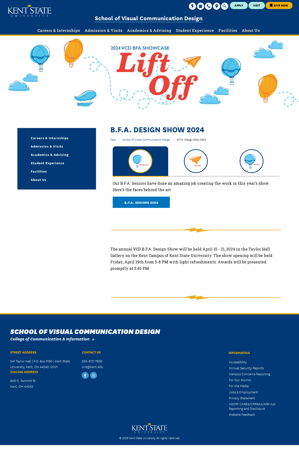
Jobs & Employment (243, 392)
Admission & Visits (47, 146)
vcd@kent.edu (92, 366)
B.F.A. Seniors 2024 (141, 202)
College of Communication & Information (50, 339)
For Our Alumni (240, 379)
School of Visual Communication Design (149, 18)
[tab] (140, 161)
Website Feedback (242, 414)
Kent (113, 139)
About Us (38, 179)
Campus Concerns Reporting (249, 373)
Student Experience (47, 163)
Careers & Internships (50, 138)
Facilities (39, 171)
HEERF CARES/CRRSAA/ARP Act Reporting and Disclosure (252, 406)
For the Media (238, 385)
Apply (238, 5)
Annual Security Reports (246, 367)
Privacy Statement (242, 397)
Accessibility (238, 361)
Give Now (279, 5)
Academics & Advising (50, 154)
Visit (256, 5)
